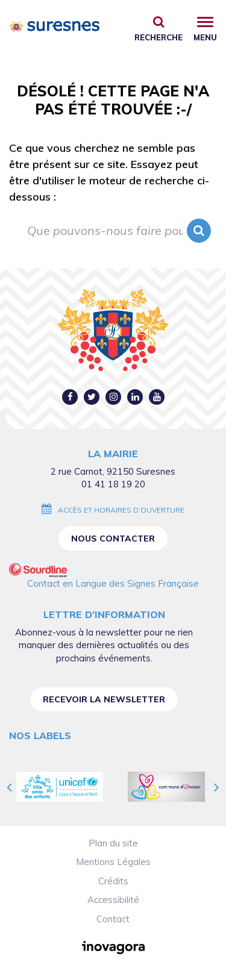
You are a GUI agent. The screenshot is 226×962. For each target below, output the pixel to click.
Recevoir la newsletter (104, 699)
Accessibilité (113, 899)
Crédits (113, 881)
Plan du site (113, 843)
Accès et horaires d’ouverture (121, 509)
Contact (113, 919)
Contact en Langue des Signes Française (113, 583)
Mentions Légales (113, 861)
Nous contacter (113, 538)
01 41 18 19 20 (113, 484)
